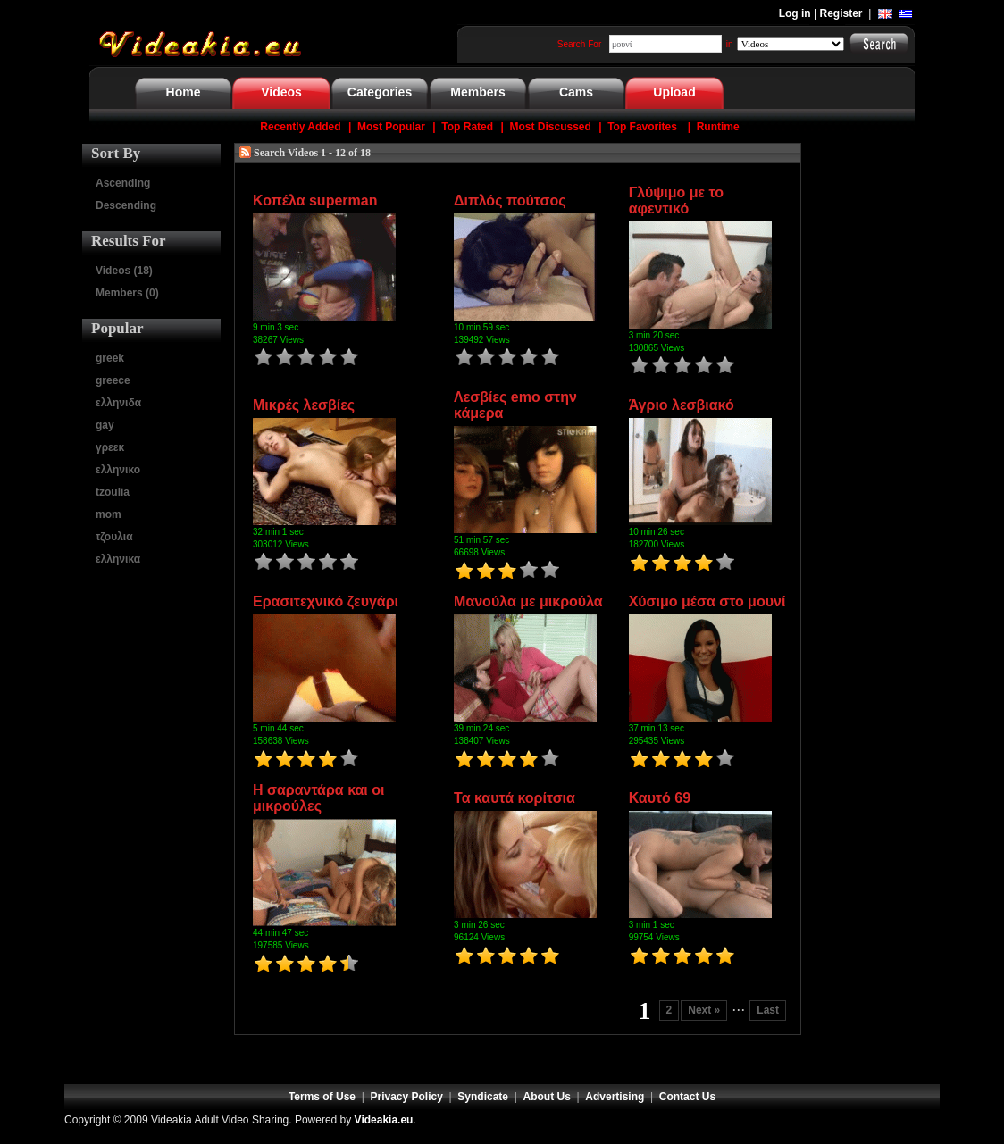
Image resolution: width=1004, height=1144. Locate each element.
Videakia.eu (384, 1120)
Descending (126, 205)
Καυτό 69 (660, 798)
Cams (576, 92)
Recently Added (300, 127)
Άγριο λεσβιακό (681, 405)
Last (768, 1010)
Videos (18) (124, 270)
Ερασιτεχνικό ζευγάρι (325, 601)
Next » (704, 1010)
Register (841, 13)
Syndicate (482, 1096)
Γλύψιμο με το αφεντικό (676, 200)
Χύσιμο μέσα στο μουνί (707, 601)
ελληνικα (118, 559)
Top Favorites (642, 127)
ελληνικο (118, 469)
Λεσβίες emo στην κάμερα (515, 405)
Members (477, 92)
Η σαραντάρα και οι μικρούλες (318, 798)
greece (113, 380)
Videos (281, 92)
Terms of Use (322, 1096)
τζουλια (114, 536)
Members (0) (127, 293)
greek (110, 358)
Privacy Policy (407, 1096)
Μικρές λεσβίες (304, 405)
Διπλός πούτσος (509, 200)
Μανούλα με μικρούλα (528, 601)
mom (108, 514)
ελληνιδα (118, 403)
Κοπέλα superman (315, 200)
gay (105, 425)
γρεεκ (110, 447)
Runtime (718, 127)
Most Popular (391, 127)
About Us (547, 1096)
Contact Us (687, 1096)
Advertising (614, 1096)
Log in (795, 13)
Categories (379, 92)
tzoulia (113, 492)
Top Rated (467, 127)
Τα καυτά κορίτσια (514, 798)
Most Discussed (549, 127)
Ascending (123, 183)
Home (183, 92)
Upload (674, 92)
